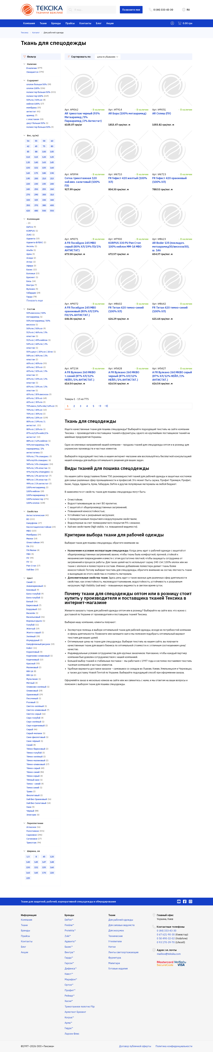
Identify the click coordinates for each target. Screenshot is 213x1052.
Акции (110, 23)
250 (36, 189)
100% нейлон (33, 491)
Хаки (28, 807)
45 (44, 856)
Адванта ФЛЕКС (34, 242)
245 (28, 189)
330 (44, 200)
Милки (29, 538)
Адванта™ (70, 941)
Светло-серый (33, 714)
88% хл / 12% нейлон (36, 441)
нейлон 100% (33, 103)
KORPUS (30, 230)
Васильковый (33, 617)
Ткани (43, 23)
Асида (29, 258)
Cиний (29, 582)
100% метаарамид (35, 487)
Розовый (30, 702)
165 (28, 173)
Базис (29, 269)
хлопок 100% (33, 88)
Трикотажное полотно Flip (80, 1006)
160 (52, 167)
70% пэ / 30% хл (34, 410)
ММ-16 (29, 675)
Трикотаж (31, 842)
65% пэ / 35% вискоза (37, 394)
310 (52, 194)
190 (52, 173)
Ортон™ (69, 984)
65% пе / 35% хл (34, 367)
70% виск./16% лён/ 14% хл (40, 406)
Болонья (30, 273)
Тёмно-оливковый (35, 764)
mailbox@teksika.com (169, 953)
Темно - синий (33, 783)
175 (36, 173)
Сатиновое (31, 838)
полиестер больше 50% (38, 127)
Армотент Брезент (75, 1011)
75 (44, 146)
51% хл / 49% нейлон (36, 340)
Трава (29, 791)
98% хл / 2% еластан (36, 479)
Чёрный (30, 811)
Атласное (31, 827)
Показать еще (34, 300)
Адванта (30, 238)
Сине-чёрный (33, 741)
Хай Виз (30, 569)
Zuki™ (68, 935)
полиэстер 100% (34, 96)
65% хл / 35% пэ (34, 402)
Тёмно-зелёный (34, 756)
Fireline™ (69, 925)
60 (52, 141)
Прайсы (70, 23)
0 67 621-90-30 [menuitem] (166, 934)
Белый (29, 601)
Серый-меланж (34, 733)
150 (28, 167)
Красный (30, 663)
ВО (27, 519)
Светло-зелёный (35, 706)
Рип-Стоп (31, 565)
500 (44, 210)
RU (186, 9)
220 (28, 184)
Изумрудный (32, 640)
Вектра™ (70, 952)
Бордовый (31, 609)
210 (44, 178)
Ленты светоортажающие (123, 952)
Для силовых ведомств (121, 925)
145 (52, 162)
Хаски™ (69, 1001)
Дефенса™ (71, 968)
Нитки (112, 946)
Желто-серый (33, 632)
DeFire (29, 227)
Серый (29, 729)
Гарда (29, 296)
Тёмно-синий (33, 772)
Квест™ (69, 973)
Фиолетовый (33, 795)
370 (36, 205)
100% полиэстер (34, 499)
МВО (28, 531)
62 (28, 146)
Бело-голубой (33, 593)
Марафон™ (71, 979)
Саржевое (31, 835)
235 (44, 184)
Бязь (28, 281)
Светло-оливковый (36, 710)
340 (52, 200)
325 (36, 200)
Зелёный (31, 636)
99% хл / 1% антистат (37, 483)
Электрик (31, 814)
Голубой (30, 624)
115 (36, 157)
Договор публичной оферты (135, 1046)
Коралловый (32, 652)
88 (36, 151)
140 (36, 162)
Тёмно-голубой (34, 752)
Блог (98, 23)
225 (28, 878)
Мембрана (31, 534)
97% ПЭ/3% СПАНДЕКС (38, 472)
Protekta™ (70, 930)
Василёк (30, 613)
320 (28, 200)
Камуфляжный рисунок (38, 644)
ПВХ (28, 554)
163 (28, 872)
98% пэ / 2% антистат (37, 475)
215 (52, 178)
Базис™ (69, 946)
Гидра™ (69, 1028)
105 (52, 151)
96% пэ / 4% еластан (36, 468)
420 (28, 210)
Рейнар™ (70, 995)
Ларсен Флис (72, 1033)
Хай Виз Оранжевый (36, 799)
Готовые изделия (118, 968)
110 (28, 157)
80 (52, 146)
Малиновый (32, 667)
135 (28, 162)
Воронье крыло (34, 621)
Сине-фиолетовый (35, 737)
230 (36, 184)
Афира (29, 265)
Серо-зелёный (33, 721)
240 (52, 184)
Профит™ (70, 990)
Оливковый (32, 690)
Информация (28, 915)
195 (28, 178)
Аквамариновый (34, 586)
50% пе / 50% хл (34, 328)
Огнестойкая (33, 542)
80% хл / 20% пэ (34, 429)
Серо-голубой (33, 717)
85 (28, 151)
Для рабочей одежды (120, 919)
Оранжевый (32, 694)
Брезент (30, 277)
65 (36, 146)
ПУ (27, 558)
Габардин (31, 293)
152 (36, 167)
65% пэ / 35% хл (34, 398)
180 (44, 173)
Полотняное (32, 831)
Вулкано (30, 289)
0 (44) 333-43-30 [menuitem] (161, 9)
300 (44, 194)
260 (52, 189)
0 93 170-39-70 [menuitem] (166, 942)
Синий (29, 745)
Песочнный (32, 698)
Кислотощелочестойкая (38, 527)
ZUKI (28, 234)
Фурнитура (114, 957)
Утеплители (115, 941)
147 (44, 862)
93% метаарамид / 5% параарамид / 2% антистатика (37, 448)
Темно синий (32, 787)
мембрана (31, 107)
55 (36, 141)
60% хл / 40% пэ (34, 363)
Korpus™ (69, 1017)
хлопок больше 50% (36, 84)
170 (44, 872)
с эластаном (32, 119)
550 (52, 210)
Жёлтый (30, 628)
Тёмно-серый (33, 768)
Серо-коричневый (35, 725)
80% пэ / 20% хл (34, 417)
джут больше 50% (35, 123)
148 (52, 862)
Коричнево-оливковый (38, 655)
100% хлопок (33, 503)
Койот (29, 648)
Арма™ (68, 1022)
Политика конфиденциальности (174, 1046)
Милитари (114, 963)
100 (44, 151)
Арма (29, 254)
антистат (31, 111)
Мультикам (32, 679)
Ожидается (32, 72)
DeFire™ (69, 919)
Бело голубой (33, 597)
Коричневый (32, 659)
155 (44, 167)
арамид (30, 115)
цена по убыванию (107, 56)
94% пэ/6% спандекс (37, 460)
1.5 (28, 856)
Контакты (85, 23)
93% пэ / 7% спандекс (37, 456)
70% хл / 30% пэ (34, 413)
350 (28, 205)
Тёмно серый (33, 776)
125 (52, 157)
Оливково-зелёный (36, 686)
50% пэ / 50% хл (34, 100)
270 (28, 194)
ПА (27, 546)
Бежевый (31, 590)
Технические (115, 935)
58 (44, 141)
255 (44, 189)
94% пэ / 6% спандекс (37, 464)
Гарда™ (69, 957)
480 (36, 210)
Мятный (30, 683)
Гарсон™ (69, 963)
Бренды (56, 23)
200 (36, 178)
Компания (29, 23)
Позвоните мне (131, 9)
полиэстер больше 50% (38, 92)
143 (44, 162)
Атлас (29, 262)
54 (28, 141)
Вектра (30, 285)
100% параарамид (35, 495)
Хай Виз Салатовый (36, 803)
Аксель (30, 246)
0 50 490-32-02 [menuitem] (166, 938)
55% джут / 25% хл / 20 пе (39, 351)
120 (44, 157)
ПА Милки (31, 550)
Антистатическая (35, 515)
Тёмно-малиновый (35, 760)
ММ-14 (29, 671)
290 (36, 194)
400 (52, 205)
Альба (29, 250)
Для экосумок (116, 930)
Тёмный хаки (32, 780)
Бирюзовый (32, 605)
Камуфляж (31, 523)
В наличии (31, 68)
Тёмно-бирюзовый (35, 749)
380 (44, 205)
